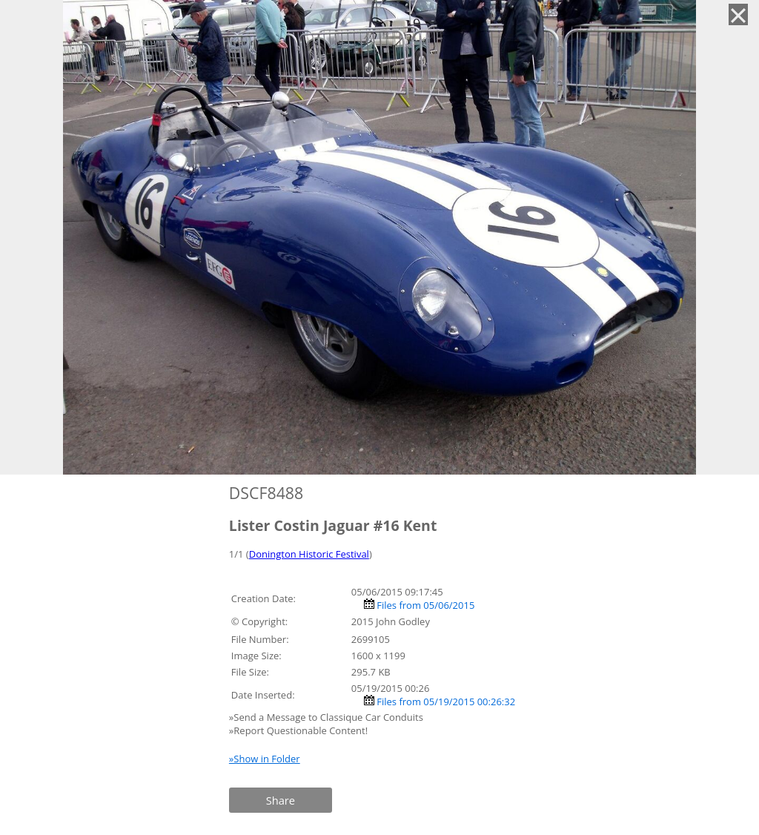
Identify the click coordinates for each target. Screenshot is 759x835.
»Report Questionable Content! (298, 730)
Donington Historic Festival (309, 554)
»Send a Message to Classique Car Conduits (327, 717)
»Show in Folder (264, 758)
